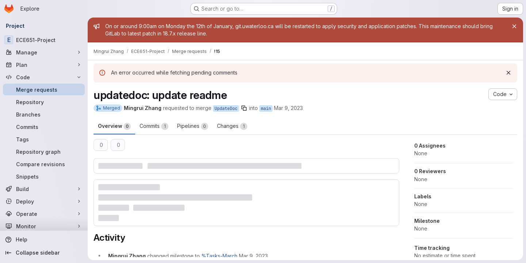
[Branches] (44, 114)
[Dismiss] (508, 72)
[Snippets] (44, 176)
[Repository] (44, 102)
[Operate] (44, 214)
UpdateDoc (225, 108)
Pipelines (192, 126)
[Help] (44, 239)
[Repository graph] (44, 151)
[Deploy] (44, 201)
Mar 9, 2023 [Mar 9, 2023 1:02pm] (288, 108)
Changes (232, 126)
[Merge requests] (44, 89)
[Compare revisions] (44, 164)
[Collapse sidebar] (44, 253)
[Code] (44, 77)
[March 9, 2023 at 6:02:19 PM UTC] (253, 256)
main (266, 108)
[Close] (514, 26)
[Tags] (44, 139)
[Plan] (44, 64)
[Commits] (44, 127)
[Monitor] (44, 226)
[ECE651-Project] (44, 40)
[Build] (44, 189)
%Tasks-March (219, 256)
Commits (154, 126)
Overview (114, 126)
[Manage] (44, 52)
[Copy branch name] (244, 108)
